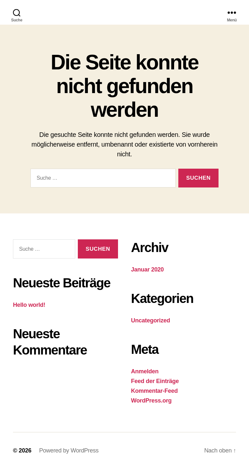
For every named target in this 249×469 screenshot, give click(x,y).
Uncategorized (150, 320)
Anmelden (145, 371)
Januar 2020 (147, 269)
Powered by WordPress (69, 450)
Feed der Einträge (155, 381)
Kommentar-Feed (154, 391)
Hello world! (29, 305)
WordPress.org (151, 400)
